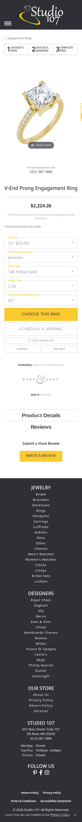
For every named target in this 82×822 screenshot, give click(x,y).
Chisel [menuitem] (41, 627)
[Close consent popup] (75, 815)
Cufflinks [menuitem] (41, 527)
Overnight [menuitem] (41, 676)
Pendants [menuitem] (41, 516)
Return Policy (41, 705)
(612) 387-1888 (41, 172)
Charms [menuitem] (41, 549)
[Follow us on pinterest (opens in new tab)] (35, 772)
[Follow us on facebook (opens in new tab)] (40, 772)
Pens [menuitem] (41, 538)
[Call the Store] (41, 738)
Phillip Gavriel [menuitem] (41, 665)
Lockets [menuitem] (41, 581)
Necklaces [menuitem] (41, 505)
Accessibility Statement (55, 801)
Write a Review (41, 456)
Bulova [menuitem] (41, 638)
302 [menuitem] (41, 611)
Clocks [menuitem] (41, 565)
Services (41, 711)
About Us (41, 695)
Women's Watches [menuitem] (41, 559)
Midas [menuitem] (41, 643)
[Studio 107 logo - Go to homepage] (41, 14)
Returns (59, 349)
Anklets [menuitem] (41, 532)
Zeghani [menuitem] (41, 605)
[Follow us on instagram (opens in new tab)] (47, 772)
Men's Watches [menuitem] (41, 554)
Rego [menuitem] (41, 660)
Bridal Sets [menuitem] (40, 576)
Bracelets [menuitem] (41, 500)
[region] (41, 113)
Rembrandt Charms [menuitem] (41, 633)
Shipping (22, 349)
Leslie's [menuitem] (41, 654)
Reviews (41, 427)
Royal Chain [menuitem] (41, 600)
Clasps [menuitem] (41, 570)
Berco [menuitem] (41, 616)
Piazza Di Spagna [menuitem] (41, 649)
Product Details (41, 415)
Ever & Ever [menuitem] (41, 622)
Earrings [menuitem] (41, 521)
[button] (28, 140)
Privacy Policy (41, 700)
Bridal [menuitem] (41, 494)
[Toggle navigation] (8, 23)
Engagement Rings (19, 38)
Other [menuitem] (41, 543)
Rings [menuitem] (41, 510)
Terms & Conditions (23, 801)
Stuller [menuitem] (41, 671)
